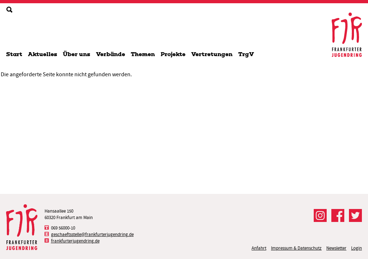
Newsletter (336, 248)
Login (356, 248)
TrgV (246, 54)
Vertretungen (212, 54)
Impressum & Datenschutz (296, 248)
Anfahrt (259, 248)
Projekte (173, 54)
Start (14, 54)
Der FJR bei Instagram (320, 215)
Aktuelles (42, 54)
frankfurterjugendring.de (75, 241)
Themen (143, 54)
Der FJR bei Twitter (355, 215)
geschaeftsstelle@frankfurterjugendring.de (92, 234)
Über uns (76, 54)
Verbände (110, 54)
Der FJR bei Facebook (337, 215)
